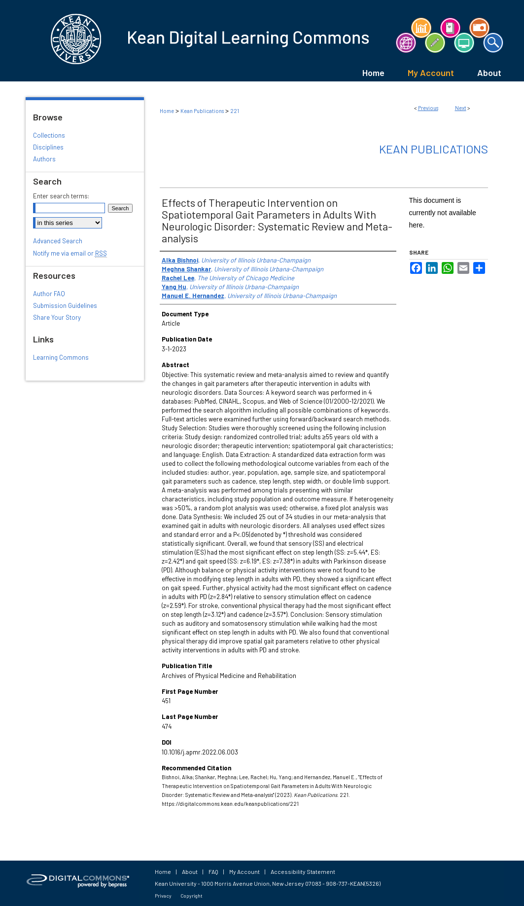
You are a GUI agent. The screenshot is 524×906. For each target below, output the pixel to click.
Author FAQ (49, 294)
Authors (44, 159)
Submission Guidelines (65, 305)
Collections (49, 135)
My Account (244, 871)
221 (234, 111)
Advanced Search (57, 241)
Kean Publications (202, 111)
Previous (428, 108)
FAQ (213, 871)
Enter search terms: (61, 196)
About (190, 871)
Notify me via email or (70, 253)
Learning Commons (61, 357)
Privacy (163, 896)
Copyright (191, 896)
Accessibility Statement (303, 871)
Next (460, 108)
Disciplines (48, 147)
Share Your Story (57, 317)
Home (167, 111)
